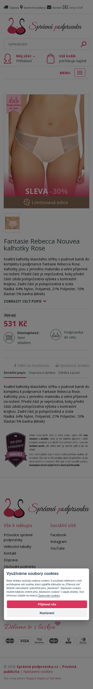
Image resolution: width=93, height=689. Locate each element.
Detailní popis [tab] (15, 373)
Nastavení (47, 613)
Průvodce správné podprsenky (18, 537)
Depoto (41, 678)
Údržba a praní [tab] (69, 373)
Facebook (58, 534)
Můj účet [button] (25, 58)
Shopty (30, 678)
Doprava (11, 7)
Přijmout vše (47, 604)
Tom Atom (55, 678)
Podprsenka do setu (72, 335)
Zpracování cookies (49, 595)
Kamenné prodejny (33, 7)
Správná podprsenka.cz (37, 666)
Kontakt (54, 7)
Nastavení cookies (38, 671)
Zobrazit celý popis (23, 301)
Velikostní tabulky (17, 546)
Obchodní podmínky (20, 566)
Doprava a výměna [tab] (42, 373)
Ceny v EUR (73, 7)
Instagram (58, 541)
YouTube (57, 548)
